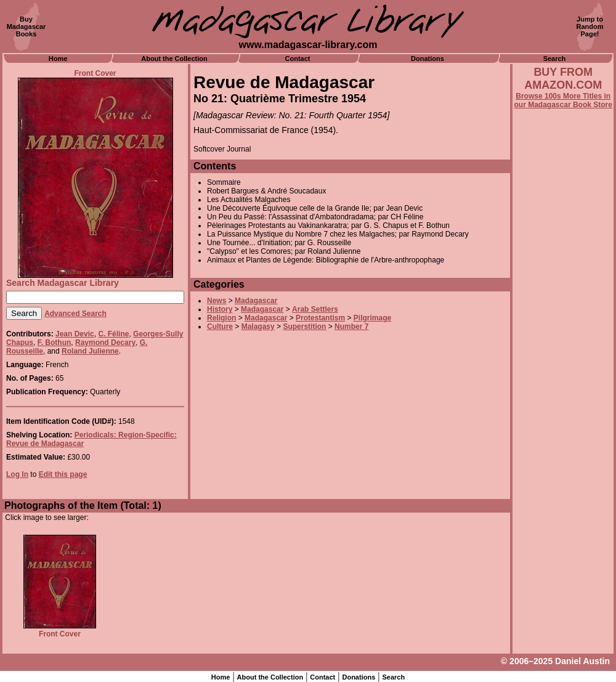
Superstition (304, 326)
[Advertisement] (563, 442)
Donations (427, 58)
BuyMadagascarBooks (26, 26)
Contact (297, 58)
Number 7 (351, 326)
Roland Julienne (90, 351)
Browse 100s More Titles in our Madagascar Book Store (563, 100)
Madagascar (256, 300)
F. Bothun (54, 342)
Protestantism (320, 318)
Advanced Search (75, 313)
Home (58, 58)
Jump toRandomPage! (590, 26)
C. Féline (113, 334)
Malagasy (258, 326)
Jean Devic (74, 334)
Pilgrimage (372, 318)
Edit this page (63, 474)
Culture (220, 326)
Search (554, 58)
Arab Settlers (315, 309)
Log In (17, 474)
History (219, 309)
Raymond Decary (105, 342)
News (216, 300)
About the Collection (174, 58)
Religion (221, 318)
